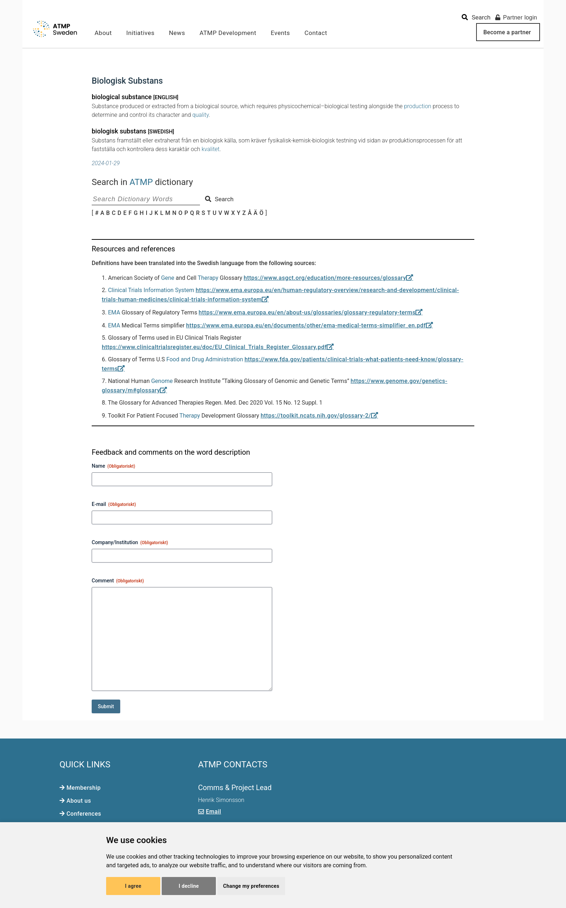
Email (213, 811)
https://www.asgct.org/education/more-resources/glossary (325, 277)
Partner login (516, 17)
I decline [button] (189, 886)
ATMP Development (228, 32)
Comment (118, 581)
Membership (83, 787)
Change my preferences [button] (251, 886)
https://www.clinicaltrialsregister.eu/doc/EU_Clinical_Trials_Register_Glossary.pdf (214, 347)
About (103, 32)
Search (219, 199)
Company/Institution (130, 542)
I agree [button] (133, 886)
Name (113, 466)
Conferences (83, 813)
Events (280, 32)
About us (78, 800)
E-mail (114, 504)
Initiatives (140, 32)
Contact (315, 32)
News (177, 32)
